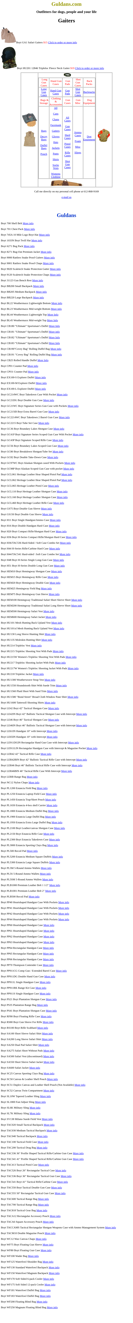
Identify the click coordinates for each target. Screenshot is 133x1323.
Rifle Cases (67, 154)
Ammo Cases (77, 134)
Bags (43, 130)
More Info (52, 314)
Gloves (56, 136)
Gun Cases (67, 128)
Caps (55, 113)
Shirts (56, 159)
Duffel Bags (43, 147)
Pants (56, 153)
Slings (77, 152)
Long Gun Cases (44, 91)
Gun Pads (67, 92)
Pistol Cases (67, 145)
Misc (77, 146)
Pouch (43, 153)
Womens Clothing (55, 175)
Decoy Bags (43, 138)
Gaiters (56, 130)
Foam (78, 141)
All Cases (67, 119)
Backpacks (89, 92)
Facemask (55, 125)
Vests (56, 168)
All (56, 108)
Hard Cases (67, 137)
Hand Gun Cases (55, 92)
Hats (55, 142)
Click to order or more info (62, 42)
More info (28, 223)
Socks (56, 165)
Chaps (55, 119)
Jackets (56, 147)
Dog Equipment (89, 137)
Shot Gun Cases (78, 91)
